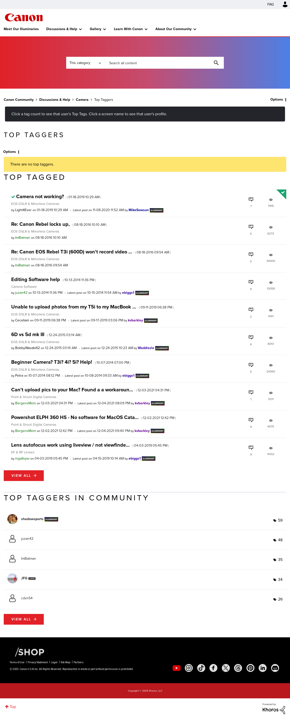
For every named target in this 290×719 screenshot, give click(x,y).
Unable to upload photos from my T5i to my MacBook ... (92, 306)
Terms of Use (17, 662)
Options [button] (276, 99)
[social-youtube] (177, 668)
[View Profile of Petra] (19, 375)
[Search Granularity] (85, 63)
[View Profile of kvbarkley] (135, 320)
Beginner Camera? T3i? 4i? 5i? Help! (71, 362)
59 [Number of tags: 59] (280, 520)
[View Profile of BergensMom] (25, 403)
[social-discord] (275, 668)
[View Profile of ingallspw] (22, 458)
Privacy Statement (38, 662)
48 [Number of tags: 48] (280, 540)
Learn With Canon (128, 29)
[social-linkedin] (263, 668)
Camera (82, 99)
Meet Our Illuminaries (21, 29)
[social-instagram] (189, 668)
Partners (79, 662)
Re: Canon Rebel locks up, (59, 224)
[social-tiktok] (201, 668)
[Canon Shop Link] (27, 652)
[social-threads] (238, 668)
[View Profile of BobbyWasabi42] (27, 348)
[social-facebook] (213, 668)
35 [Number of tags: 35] (280, 559)
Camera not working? (58, 196)
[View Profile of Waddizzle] (146, 348)
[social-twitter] (226, 668)
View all (21, 475)
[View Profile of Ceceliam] (22, 320)
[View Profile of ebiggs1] (128, 292)
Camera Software (24, 286)
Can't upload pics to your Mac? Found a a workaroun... (91, 389)
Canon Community (24, 17)
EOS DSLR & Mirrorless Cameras (35, 203)
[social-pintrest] (250, 668)
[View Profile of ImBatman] (22, 237)
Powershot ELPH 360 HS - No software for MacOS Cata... (93, 417)
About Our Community (173, 29)
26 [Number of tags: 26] (280, 599)
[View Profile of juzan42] (21, 292)
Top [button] (13, 707)
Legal (54, 662)
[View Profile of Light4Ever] (23, 210)
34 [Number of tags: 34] (280, 579)
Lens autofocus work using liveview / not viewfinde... (90, 445)
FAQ (270, 4)
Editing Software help (53, 279)
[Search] (164, 63)
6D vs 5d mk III (46, 334)
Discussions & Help (61, 29)
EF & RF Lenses (22, 452)
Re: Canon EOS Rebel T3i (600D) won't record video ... (91, 251)
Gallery (95, 29)
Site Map (65, 662)
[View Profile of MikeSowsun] (139, 210)
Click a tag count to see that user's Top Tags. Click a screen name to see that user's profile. (89, 114)
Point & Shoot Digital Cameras (33, 396)
